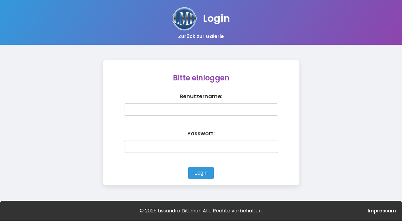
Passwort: (201, 133)
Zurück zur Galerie (201, 36)
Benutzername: (201, 96)
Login (201, 173)
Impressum (382, 210)
